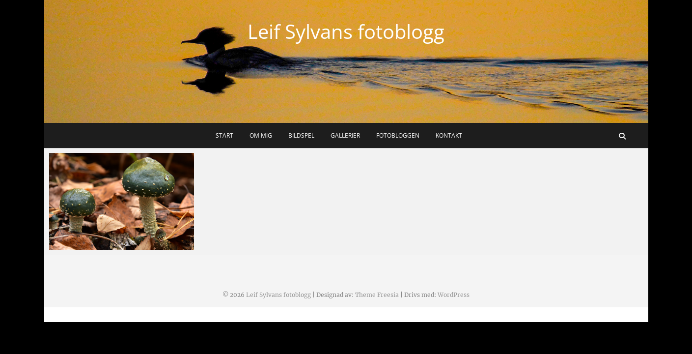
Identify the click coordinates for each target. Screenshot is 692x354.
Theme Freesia (377, 294)
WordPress (454, 294)
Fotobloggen (397, 135)
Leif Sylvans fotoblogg (346, 31)
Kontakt (449, 135)
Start (224, 135)
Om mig (260, 135)
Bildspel (301, 135)
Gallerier (345, 135)
